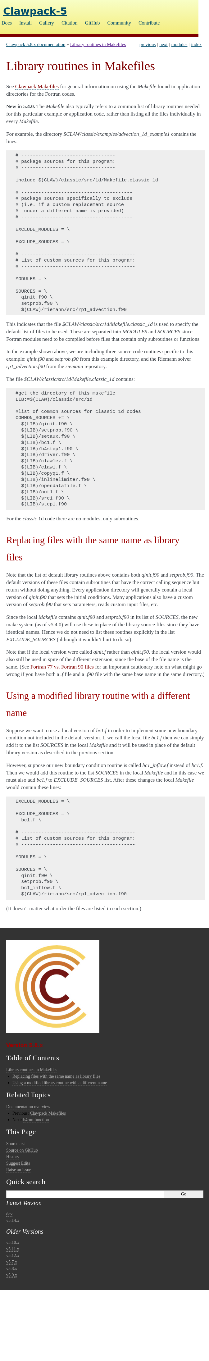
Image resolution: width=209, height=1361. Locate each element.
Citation (69, 22)
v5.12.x (12, 1255)
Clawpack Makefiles (48, 1113)
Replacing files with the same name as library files (56, 1076)
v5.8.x (11, 1268)
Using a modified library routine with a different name (59, 1082)
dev (9, 1214)
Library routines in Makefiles (98, 44)
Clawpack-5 (35, 11)
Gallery (46, 22)
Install (25, 22)
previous (147, 44)
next (163, 44)
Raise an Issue (18, 1169)
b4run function (36, 1119)
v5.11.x (12, 1249)
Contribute (149, 22)
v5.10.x (12, 1242)
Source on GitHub (22, 1150)
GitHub (92, 22)
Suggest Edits (18, 1163)
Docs (7, 22)
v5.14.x (12, 1220)
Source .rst (15, 1143)
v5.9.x (11, 1275)
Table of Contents (32, 1058)
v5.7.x (11, 1262)
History (12, 1156)
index (196, 44)
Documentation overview (28, 1106)
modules (179, 44)
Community (119, 22)
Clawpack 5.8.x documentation (35, 44)
